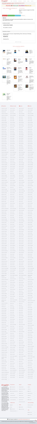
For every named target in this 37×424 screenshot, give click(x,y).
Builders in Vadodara (30, 360)
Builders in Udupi (30, 358)
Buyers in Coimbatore (12, 157)
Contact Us (29, 391)
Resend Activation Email (13, 411)
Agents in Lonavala (21, 238)
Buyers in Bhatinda (12, 143)
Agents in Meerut (21, 254)
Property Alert (21, 407)
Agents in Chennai (21, 155)
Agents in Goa (20, 187)
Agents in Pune (21, 303)
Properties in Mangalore (4, 245)
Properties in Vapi (4, 363)
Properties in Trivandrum (4, 352)
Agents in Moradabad (21, 257)
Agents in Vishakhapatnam (22, 370)
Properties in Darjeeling (4, 164)
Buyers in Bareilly (12, 136)
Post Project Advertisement (13, 397)
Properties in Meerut (4, 254)
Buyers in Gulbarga (12, 192)
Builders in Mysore (30, 271)
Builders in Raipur (30, 311)
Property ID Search (21, 397)
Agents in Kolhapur (21, 231)
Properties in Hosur (4, 206)
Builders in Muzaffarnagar (31, 268)
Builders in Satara (30, 323)
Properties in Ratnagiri (4, 317)
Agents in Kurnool (21, 236)
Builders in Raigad (30, 307)
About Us (29, 389)
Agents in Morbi (21, 259)
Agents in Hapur (21, 201)
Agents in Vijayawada (21, 368)
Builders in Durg (30, 173)
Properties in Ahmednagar (5, 115)
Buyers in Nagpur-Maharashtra (14, 275)
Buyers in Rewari (12, 317)
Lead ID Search (21, 399)
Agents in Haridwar (21, 203)
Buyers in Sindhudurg (12, 331)
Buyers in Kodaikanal (12, 229)
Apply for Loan (30, 412)
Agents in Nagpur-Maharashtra (22, 275)
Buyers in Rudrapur (12, 319)
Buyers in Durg (12, 173)
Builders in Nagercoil (30, 273)
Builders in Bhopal (30, 150)
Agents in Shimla (21, 326)
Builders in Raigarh (30, 309)
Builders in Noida (30, 288)
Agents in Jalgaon (21, 217)
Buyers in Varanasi (12, 363)
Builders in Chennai (30, 155)
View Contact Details (11, 15)
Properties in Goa (4, 187)
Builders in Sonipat (30, 335)
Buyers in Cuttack (12, 159)
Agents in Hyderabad (21, 210)
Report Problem (18, 15)
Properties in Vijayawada (4, 370)
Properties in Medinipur (4, 252)
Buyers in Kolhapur (12, 231)
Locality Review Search (22, 401)
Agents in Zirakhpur (21, 377)
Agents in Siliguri (21, 329)
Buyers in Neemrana (12, 282)
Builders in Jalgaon (30, 217)
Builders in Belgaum (30, 138)
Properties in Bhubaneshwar (5, 152)
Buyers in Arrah (12, 127)
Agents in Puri (20, 305)
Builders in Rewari (30, 318)
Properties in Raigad (4, 308)
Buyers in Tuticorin (12, 354)
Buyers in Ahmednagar (13, 115)
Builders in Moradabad (30, 257)
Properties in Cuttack (4, 159)
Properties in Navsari (4, 281)
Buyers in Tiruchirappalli (13, 345)
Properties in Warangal (4, 377)
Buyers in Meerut (12, 254)
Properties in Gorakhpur (4, 189)
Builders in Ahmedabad (30, 113)
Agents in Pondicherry (21, 301)
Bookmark (23, 15)
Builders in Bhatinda (30, 143)
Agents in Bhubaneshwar (22, 152)
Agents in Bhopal (21, 150)
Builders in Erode (30, 178)
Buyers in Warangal (12, 375)
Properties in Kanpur (4, 224)
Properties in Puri (4, 306)
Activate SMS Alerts (12, 395)
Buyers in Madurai (12, 243)
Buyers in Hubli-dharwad (13, 208)
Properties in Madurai (4, 243)
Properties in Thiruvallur (4, 343)
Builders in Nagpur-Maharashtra (30, 275)
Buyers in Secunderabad (13, 324)
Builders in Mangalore (30, 245)
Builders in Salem (30, 321)
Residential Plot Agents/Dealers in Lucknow (8, 3)
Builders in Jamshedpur (30, 220)
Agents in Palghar (21, 294)
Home (29, 387)
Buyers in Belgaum (12, 138)
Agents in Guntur (21, 194)
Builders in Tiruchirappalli (31, 346)
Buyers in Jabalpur (12, 213)
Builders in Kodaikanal (30, 229)
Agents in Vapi (20, 361)
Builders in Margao (30, 247)
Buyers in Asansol (12, 129)
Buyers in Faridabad (12, 180)
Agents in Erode (21, 178)
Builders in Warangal (30, 376)
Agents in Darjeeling (21, 164)
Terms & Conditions (30, 405)
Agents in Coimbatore (21, 157)
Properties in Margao (4, 247)
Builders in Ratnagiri (30, 316)
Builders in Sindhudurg (30, 332)
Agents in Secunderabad (22, 324)
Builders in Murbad (30, 264)
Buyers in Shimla (12, 326)
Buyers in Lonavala (12, 238)
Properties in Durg (4, 173)
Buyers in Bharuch (12, 141)
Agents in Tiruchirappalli (22, 345)
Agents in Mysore (21, 271)
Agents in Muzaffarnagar (22, 268)
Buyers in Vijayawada (12, 368)
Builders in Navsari (30, 281)
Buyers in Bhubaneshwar (13, 152)
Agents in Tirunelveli (21, 347)
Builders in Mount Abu (30, 261)
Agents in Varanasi (21, 363)
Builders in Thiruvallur (30, 342)
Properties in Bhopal (4, 150)
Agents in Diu (20, 171)
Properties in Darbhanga (4, 162)
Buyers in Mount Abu (12, 261)
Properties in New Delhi (4, 286)
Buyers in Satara (12, 322)
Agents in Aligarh (21, 120)
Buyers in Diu (11, 171)
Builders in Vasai (30, 365)
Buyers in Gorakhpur (12, 189)
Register (11, 405)
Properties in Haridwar (4, 203)
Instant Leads (12, 393)
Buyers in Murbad (12, 264)
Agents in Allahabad (21, 122)
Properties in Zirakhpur (4, 379)
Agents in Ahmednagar (21, 115)
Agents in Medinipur (21, 252)
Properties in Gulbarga (4, 192)
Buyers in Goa (12, 187)
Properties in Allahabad (4, 122)
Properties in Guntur (4, 194)
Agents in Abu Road (21, 108)
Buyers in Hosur (12, 206)
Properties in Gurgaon (4, 196)
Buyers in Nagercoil (12, 273)
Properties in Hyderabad (4, 210)
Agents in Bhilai (21, 145)
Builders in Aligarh (30, 120)
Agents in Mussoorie (21, 266)
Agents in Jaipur (21, 215)
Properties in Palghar (4, 295)
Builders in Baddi (30, 131)
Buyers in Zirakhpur (12, 377)
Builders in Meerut (30, 254)
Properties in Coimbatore (4, 157)
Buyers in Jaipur (12, 215)
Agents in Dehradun (21, 166)
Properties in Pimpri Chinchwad (4, 301)
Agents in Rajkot (21, 312)
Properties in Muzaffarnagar (5, 268)
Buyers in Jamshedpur (12, 220)
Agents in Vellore (21, 366)
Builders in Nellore (30, 284)
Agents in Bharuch (21, 141)
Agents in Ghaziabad (21, 185)
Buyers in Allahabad (12, 122)
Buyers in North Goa (12, 289)
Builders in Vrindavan (30, 374)
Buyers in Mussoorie (12, 266)
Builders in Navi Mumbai (31, 279)
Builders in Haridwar (30, 203)
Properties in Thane (4, 341)
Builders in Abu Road (30, 108)
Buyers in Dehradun (12, 166)
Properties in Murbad (4, 264)
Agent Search (21, 391)
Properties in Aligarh (4, 120)
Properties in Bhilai (4, 145)
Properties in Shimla (4, 327)
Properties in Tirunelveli (4, 348)
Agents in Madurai (21, 243)
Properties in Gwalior (4, 199)
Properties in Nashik (4, 277)
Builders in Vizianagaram (31, 372)
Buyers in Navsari (12, 280)
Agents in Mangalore (21, 245)
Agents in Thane (21, 340)
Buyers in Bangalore (12, 134)
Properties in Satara (4, 324)
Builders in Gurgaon (30, 196)
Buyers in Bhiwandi (12, 148)
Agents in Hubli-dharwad (22, 208)
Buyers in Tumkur (12, 352)
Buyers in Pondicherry (12, 301)
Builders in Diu (29, 171)
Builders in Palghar (30, 295)
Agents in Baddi (21, 131)
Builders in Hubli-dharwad (31, 208)
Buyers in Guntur (12, 194)
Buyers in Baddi (12, 131)
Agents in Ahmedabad (21, 113)
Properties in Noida (4, 288)
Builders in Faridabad (30, 180)
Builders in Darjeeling (30, 164)
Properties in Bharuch (4, 141)
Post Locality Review (13, 399)
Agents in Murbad (21, 264)
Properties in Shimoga (4, 329)
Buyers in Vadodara (12, 359)
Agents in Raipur (21, 310)
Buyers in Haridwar (12, 203)
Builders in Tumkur (30, 353)
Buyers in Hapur (12, 201)
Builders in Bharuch (30, 141)
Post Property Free (12, 387)
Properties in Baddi (4, 131)
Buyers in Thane (12, 340)
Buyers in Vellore (12, 366)
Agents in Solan (21, 333)
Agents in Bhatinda (21, 143)
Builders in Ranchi (30, 314)
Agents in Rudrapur (21, 319)
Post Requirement (12, 389)
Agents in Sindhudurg (21, 331)
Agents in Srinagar (21, 336)
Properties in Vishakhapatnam (5, 372)
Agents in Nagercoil (21, 273)
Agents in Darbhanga (21, 162)
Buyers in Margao (12, 247)
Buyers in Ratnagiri (12, 315)
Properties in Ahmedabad (5, 113)
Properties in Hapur (4, 201)
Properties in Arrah (4, 127)
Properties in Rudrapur (4, 320)
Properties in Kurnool (4, 236)
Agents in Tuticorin (21, 354)
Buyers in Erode (12, 178)
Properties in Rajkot (4, 313)
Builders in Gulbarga (30, 192)
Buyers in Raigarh (12, 308)
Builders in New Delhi (30, 286)
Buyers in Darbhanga (12, 162)
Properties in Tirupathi (4, 350)
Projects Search (21, 395)
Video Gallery (30, 399)
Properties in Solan (4, 334)
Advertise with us (30, 393)
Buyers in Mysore (12, 271)
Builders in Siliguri (30, 330)
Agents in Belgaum (21, 138)
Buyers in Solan (12, 333)
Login (11, 407)
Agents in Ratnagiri (21, 315)
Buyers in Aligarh (12, 120)
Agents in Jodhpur (21, 222)
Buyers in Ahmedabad (13, 113)
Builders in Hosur (30, 206)
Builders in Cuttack (30, 159)
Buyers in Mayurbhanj (12, 250)
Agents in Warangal (21, 375)
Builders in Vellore (30, 367)
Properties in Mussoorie (4, 266)
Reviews (29, 397)
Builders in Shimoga (30, 328)
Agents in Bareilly (21, 136)
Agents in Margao (21, 247)
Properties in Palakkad (4, 293)
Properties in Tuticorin (4, 355)
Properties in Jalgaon (4, 217)
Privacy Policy (29, 407)
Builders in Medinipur (30, 252)
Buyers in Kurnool (12, 236)
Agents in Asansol (21, 129)
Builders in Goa (29, 187)
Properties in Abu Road (4, 108)
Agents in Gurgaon (21, 196)
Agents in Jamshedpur (21, 220)
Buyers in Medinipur (12, 252)
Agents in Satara (21, 322)
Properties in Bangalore (4, 134)
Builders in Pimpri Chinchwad (31, 300)
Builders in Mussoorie (30, 266)
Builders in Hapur (30, 201)
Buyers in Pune (12, 303)
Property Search (21, 387)
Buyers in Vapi (12, 361)
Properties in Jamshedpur (5, 220)
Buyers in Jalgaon (12, 217)
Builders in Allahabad (30, 122)
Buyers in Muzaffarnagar (13, 268)
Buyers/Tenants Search (22, 389)
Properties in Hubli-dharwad (5, 208)
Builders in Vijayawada (30, 369)
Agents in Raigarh (21, 308)
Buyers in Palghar (12, 294)
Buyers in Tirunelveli (12, 347)
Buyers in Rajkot (12, 312)
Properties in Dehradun (4, 166)
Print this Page (18, 41)
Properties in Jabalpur (4, 213)
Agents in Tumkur (21, 352)
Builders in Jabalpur (30, 213)
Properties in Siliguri (4, 331)
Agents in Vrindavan (21, 373)
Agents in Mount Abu (21, 261)
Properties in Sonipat (4, 336)
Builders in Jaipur (30, 215)
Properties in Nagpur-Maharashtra (4, 275)
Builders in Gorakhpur (30, 189)
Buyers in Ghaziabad (12, 185)
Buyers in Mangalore (12, 245)
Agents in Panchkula (21, 296)
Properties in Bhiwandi (4, 148)
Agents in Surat (21, 338)
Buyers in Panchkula (12, 296)
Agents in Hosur (21, 206)
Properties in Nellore (4, 284)
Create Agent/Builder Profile (14, 391)
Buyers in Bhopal (12, 150)
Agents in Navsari (21, 280)
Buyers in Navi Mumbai (13, 278)
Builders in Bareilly (30, 136)
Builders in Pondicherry (30, 302)
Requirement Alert (21, 409)
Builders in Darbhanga (30, 162)
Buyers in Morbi (12, 259)
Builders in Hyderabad (30, 210)
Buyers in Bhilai (12, 145)
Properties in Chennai (4, 155)
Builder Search (21, 393)
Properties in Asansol (4, 129)
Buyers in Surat (12, 338)
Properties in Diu (3, 171)
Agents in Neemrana (21, 282)
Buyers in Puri (12, 305)
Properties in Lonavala (4, 238)
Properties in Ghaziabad (4, 185)
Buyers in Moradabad (12, 257)
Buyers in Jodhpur (12, 222)
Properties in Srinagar (4, 338)
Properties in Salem (4, 322)
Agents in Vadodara (21, 359)
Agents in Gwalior (21, 199)
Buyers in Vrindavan (12, 373)
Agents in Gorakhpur (21, 189)
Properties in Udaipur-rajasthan (4, 358)
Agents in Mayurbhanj (21, 250)
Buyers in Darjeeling (12, 164)
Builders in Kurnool (30, 236)
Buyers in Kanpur (12, 224)
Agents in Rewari (21, 317)
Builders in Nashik (30, 277)
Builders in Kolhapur (30, 231)
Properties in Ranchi (4, 315)
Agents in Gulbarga (21, 192)
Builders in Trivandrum (30, 351)
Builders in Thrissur (30, 344)
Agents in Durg (21, 173)
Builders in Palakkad (30, 293)
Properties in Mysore (4, 271)
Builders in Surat (30, 339)
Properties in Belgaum (4, 138)
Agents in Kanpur (21, 224)
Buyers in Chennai (12, 155)
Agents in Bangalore (21, 134)
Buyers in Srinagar (12, 336)
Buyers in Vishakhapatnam (13, 370)
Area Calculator (30, 414)
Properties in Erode (4, 178)
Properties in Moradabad (4, 257)
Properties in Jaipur (4, 215)
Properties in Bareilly (4, 136)
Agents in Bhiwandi (21, 148)
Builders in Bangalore (30, 134)
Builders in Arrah (30, 127)
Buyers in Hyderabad (12, 210)
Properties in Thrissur (4, 345)
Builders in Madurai (30, 243)
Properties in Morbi (4, 259)
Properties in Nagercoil (4, 273)
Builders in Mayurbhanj (30, 250)
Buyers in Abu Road (12, 108)
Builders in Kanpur (30, 224)
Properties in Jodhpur (4, 222)
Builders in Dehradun (30, 166)
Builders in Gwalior (30, 199)
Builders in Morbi (30, 259)
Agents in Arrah (21, 127)
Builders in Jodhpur (30, 222)
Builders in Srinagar (30, 337)
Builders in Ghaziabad (30, 185)
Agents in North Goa (21, 289)
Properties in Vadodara (4, 361)
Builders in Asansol (30, 129)
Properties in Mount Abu (4, 261)
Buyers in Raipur (12, 310)
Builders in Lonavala (30, 238)
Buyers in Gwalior (12, 199)
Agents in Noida (21, 287)
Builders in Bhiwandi (30, 148)
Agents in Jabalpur (21, 213)
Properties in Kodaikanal (4, 229)
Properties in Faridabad (4, 180)
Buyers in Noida (12, 287)
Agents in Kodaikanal (21, 229)
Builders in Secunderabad (31, 325)
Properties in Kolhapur (4, 231)
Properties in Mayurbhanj (5, 250)
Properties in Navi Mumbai (5, 279)
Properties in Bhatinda (4, 143)
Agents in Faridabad (21, 180)
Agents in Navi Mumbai (21, 278)
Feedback (29, 395)
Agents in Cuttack (21, 159)
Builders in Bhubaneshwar (31, 152)
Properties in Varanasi (4, 365)
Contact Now (5, 15)
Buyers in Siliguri (12, 329)
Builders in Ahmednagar (30, 115)
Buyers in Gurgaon (12, 196)
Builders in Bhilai (30, 145)
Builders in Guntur (30, 194)
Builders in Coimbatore (30, 157)
